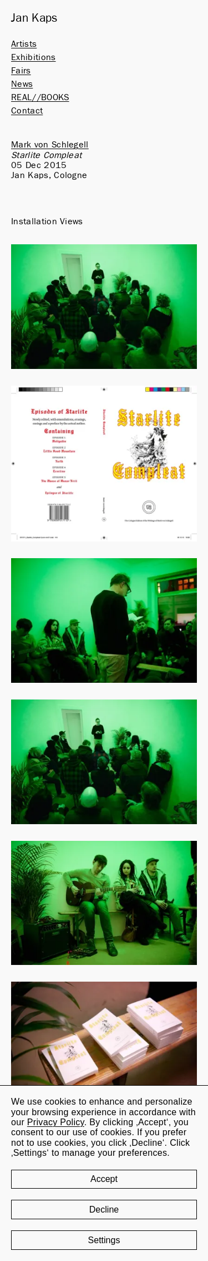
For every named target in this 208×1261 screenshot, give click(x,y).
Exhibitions (33, 57)
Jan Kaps (34, 18)
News (22, 84)
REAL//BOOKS (40, 97)
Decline (104, 1209)
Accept (104, 1179)
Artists (24, 44)
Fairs (21, 70)
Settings (104, 1240)
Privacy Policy (55, 1122)
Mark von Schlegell (50, 144)
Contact (27, 110)
